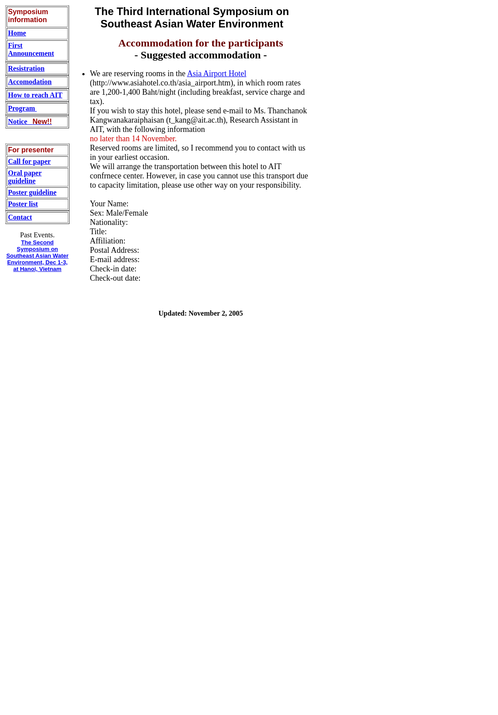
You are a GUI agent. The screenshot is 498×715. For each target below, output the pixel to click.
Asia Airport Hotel (216, 73)
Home (17, 33)
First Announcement (31, 49)
